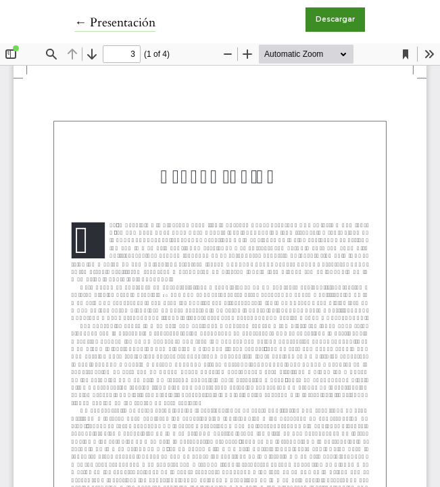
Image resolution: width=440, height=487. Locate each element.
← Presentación (114, 22)
